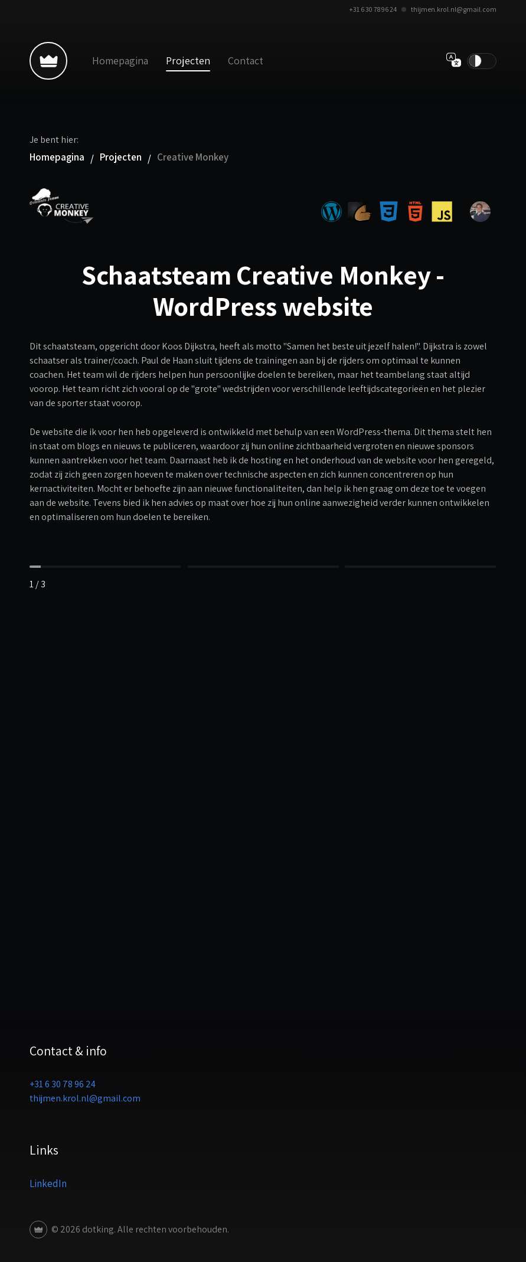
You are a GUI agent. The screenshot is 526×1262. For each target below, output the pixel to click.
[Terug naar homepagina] (48, 61)
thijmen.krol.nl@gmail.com (453, 9)
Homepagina (120, 60)
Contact (245, 60)
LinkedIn (48, 1183)
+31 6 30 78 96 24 (373, 9)
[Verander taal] (453, 61)
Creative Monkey (192, 157)
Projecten (188, 60)
